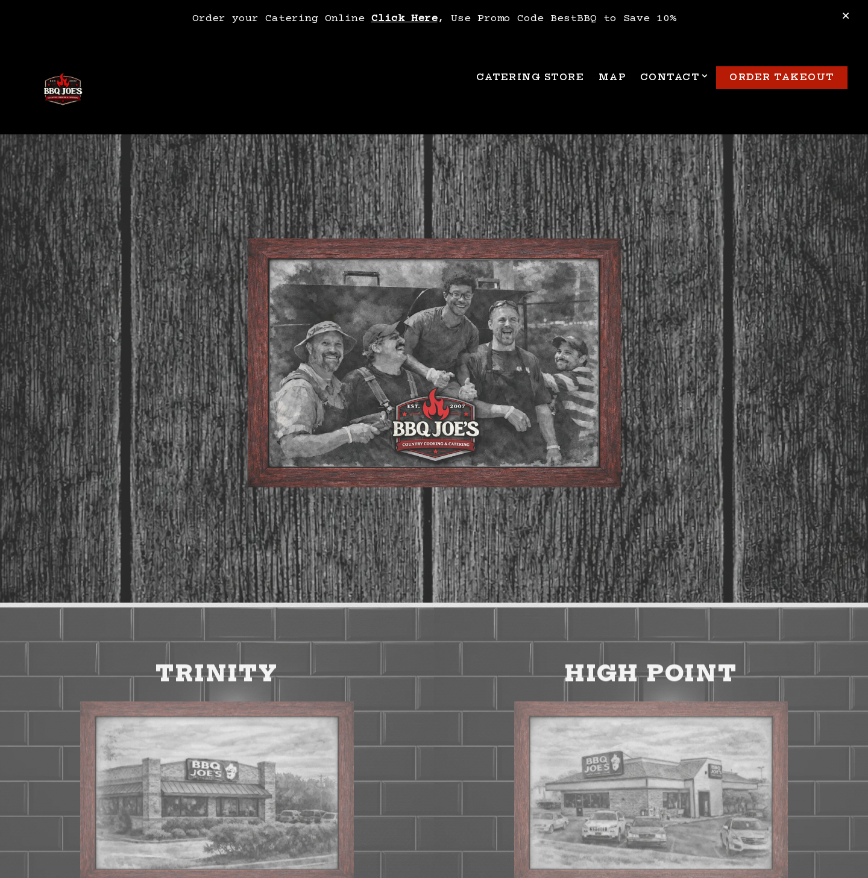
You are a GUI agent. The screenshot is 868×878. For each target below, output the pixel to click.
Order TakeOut (781, 77)
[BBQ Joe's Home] (62, 91)
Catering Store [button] (530, 77)
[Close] (846, 17)
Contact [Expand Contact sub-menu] (672, 77)
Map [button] (612, 77)
